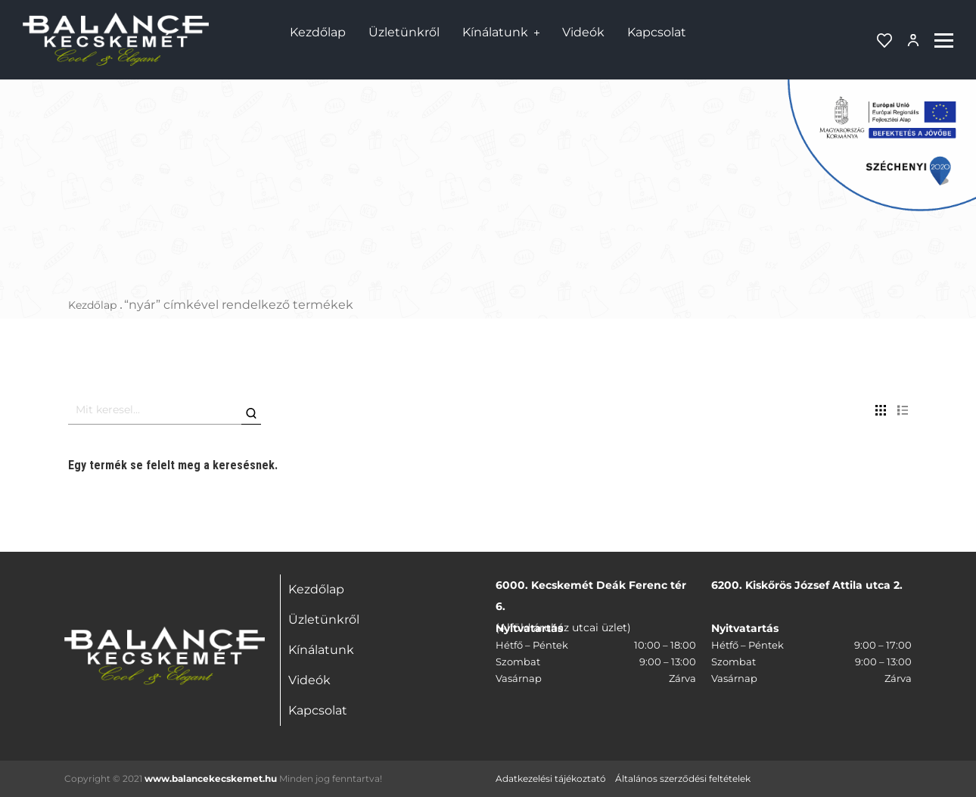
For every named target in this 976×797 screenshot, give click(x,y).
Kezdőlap (318, 32)
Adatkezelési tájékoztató (551, 778)
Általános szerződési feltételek (683, 778)
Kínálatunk (495, 32)
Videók (583, 32)
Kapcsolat (656, 32)
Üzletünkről (404, 32)
